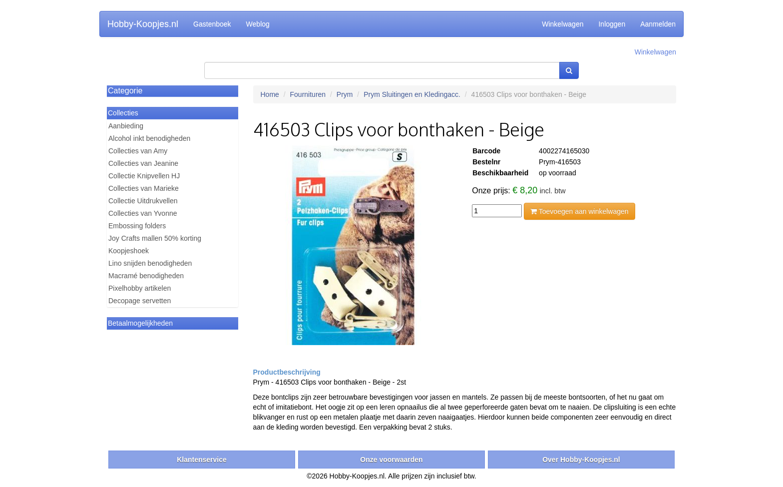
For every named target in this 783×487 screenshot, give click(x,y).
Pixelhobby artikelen (139, 288)
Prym (345, 94)
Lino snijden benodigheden (150, 263)
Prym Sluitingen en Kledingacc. (412, 94)
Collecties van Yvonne (142, 213)
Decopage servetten (139, 301)
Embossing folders (137, 226)
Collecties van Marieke (143, 188)
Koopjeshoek (128, 251)
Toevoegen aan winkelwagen (579, 211)
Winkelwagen (562, 24)
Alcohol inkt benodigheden (149, 138)
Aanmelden (658, 24)
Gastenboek (212, 24)
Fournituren (308, 94)
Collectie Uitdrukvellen (143, 201)
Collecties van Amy (137, 151)
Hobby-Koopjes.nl (142, 24)
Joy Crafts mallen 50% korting (154, 238)
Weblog (258, 24)
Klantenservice (202, 460)
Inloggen (611, 24)
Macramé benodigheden (146, 276)
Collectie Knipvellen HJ (144, 176)
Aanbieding (125, 126)
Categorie (125, 90)
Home (270, 94)
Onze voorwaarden (391, 460)
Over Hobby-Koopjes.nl (581, 460)
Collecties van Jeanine (143, 163)
